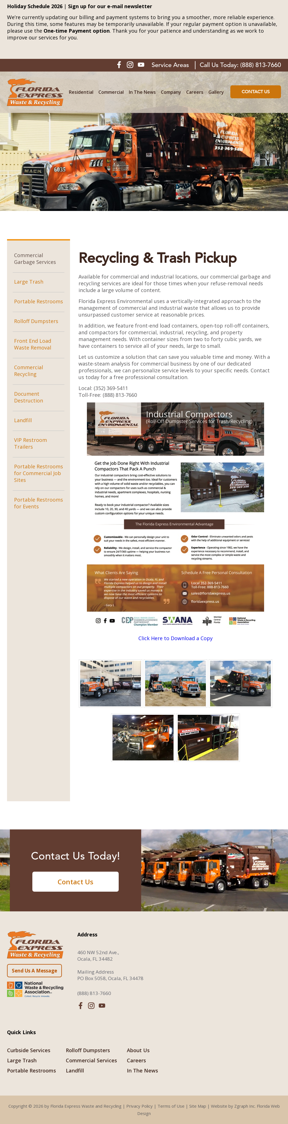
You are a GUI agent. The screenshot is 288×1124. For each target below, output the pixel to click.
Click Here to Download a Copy (175, 638)
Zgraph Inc (244, 1106)
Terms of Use (171, 1106)
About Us (138, 1050)
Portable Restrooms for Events (38, 503)
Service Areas (170, 65)
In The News (142, 92)
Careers (194, 92)
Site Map (197, 1106)
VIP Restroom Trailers (30, 443)
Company (171, 92)
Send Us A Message (34, 970)
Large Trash (28, 281)
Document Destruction (28, 397)
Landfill (23, 420)
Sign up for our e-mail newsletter (110, 6)
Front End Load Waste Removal (32, 344)
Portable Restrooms (38, 301)
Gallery (216, 92)
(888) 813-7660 (260, 65)
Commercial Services (91, 1060)
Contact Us (256, 92)
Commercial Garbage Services (35, 258)
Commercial (111, 92)
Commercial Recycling (28, 370)
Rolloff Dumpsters (36, 321)
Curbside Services (28, 1050)
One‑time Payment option (77, 30)
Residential (81, 92)
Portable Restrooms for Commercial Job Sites (38, 473)
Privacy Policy (139, 1106)
